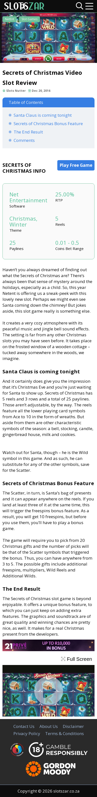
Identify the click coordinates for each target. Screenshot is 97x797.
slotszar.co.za (66, 791)
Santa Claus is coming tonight (43, 115)
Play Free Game (76, 165)
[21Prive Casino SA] (48, 649)
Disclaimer (73, 726)
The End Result (28, 132)
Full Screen (76, 659)
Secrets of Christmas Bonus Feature (48, 123)
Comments (24, 140)
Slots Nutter (16, 91)
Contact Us (23, 726)
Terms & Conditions (64, 733)
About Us (48, 726)
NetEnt (9, 19)
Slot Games (29, 19)
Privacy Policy (26, 733)
